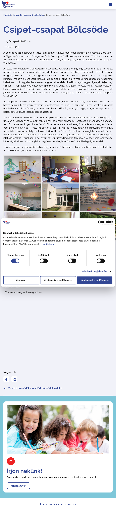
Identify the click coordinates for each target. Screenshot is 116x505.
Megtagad (21, 280)
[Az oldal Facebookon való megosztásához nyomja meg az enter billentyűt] (6, 379)
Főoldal (7, 15)
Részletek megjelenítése (94, 271)
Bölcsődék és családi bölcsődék (28, 15)
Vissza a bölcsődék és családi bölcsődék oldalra (32, 388)
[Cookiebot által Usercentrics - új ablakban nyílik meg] (100, 222)
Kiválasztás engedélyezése (58, 280)
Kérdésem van (18, 486)
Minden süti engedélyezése (95, 280)
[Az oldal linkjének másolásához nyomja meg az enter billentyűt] (14, 379)
